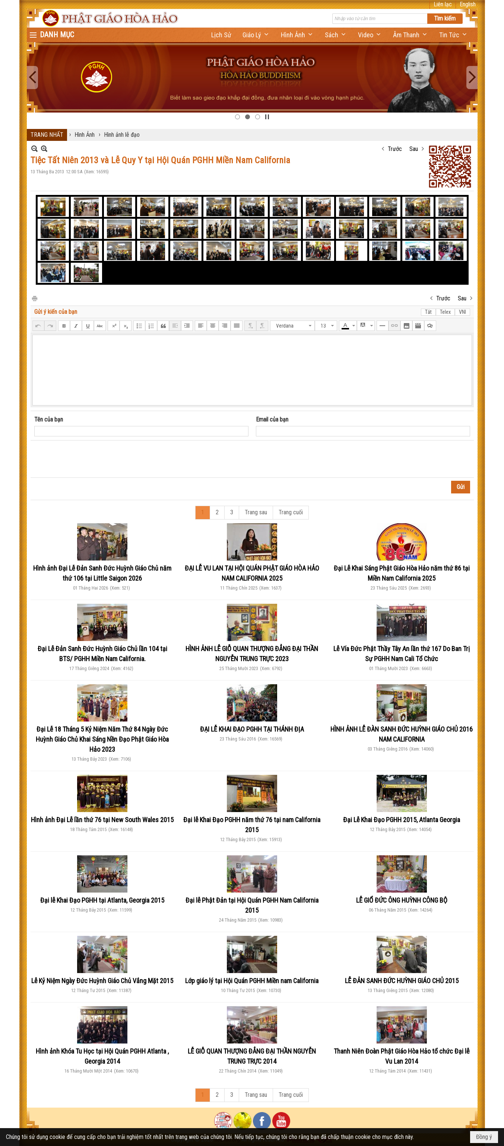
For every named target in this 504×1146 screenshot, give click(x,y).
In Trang (34, 298)
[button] (256, 35)
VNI (462, 312)
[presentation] (91, 459)
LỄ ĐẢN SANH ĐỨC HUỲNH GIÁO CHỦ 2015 (402, 981)
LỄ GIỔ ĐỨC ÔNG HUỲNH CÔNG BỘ (401, 900)
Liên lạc (443, 4)
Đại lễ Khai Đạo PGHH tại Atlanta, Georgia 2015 (102, 900)
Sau (413, 148)
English (468, 4)
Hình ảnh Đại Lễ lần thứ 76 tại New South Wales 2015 (102, 820)
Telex (445, 312)
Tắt (428, 312)
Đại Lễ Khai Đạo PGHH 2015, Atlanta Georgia (401, 820)
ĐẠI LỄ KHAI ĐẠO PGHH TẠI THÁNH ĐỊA (252, 729)
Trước (395, 148)
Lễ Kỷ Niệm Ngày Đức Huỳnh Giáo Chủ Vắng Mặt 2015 (102, 981)
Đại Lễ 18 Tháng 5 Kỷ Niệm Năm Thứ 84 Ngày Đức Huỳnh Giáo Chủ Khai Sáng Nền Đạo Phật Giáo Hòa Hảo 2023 (102, 739)
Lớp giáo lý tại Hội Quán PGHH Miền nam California (251, 981)
